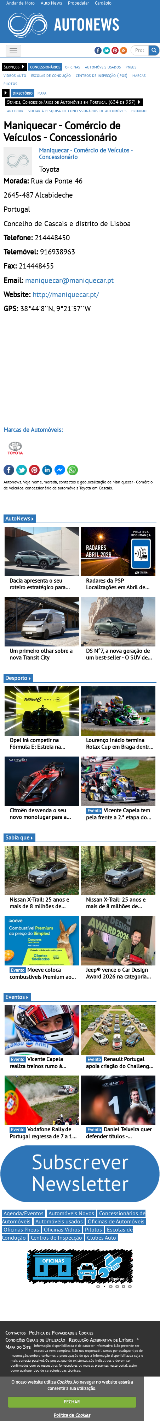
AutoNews (19, 518)
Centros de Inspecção (56, 1237)
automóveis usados (103, 67)
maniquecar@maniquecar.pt (69, 280)
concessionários (45, 67)
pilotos (10, 83)
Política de (72, 1415)
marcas (138, 75)
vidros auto (15, 75)
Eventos (17, 996)
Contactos (15, 1333)
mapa (42, 93)
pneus (131, 67)
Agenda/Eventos (24, 1213)
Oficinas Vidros (62, 1229)
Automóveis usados (59, 1221)
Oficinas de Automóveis (116, 1221)
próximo (139, 110)
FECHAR (72, 1402)
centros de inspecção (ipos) (101, 75)
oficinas (72, 67)
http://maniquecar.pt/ (66, 294)
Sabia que (19, 837)
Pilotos (93, 1229)
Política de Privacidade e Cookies (61, 1333)
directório (23, 93)
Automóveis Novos (71, 1213)
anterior (15, 110)
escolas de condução (51, 75)
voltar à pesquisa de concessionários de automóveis (77, 110)
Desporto (18, 677)
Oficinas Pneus (21, 1229)
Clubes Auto (101, 1237)
